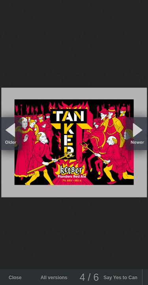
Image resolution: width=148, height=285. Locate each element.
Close (15, 277)
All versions (54, 277)
